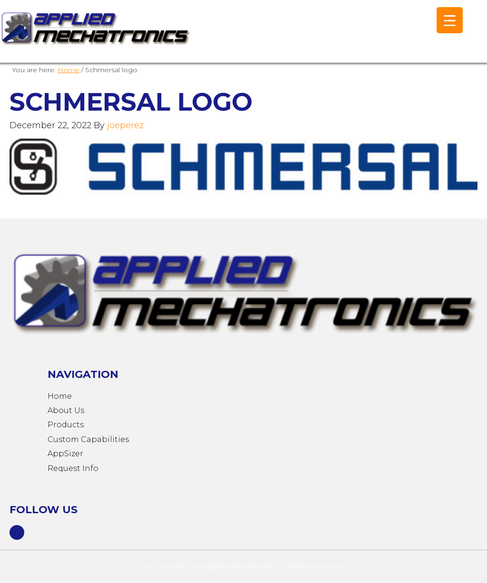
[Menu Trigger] (450, 20)
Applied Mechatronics (95, 36)
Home (60, 396)
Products (66, 424)
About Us (66, 410)
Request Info (73, 468)
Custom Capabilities (88, 439)
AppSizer (65, 453)
